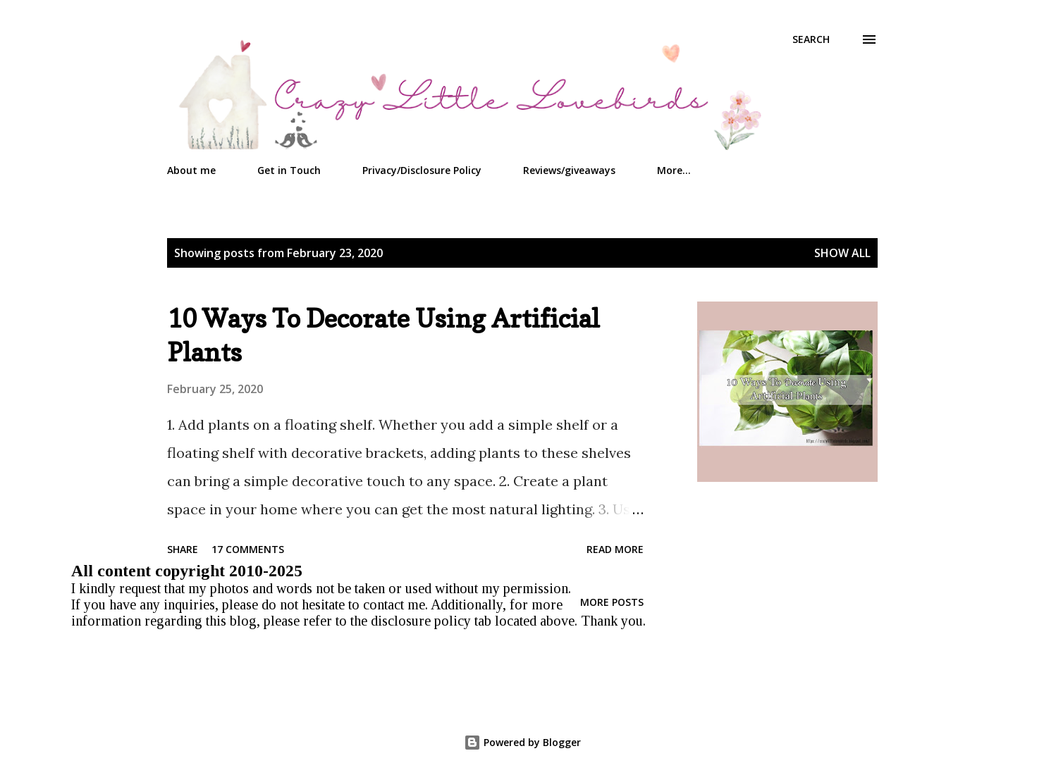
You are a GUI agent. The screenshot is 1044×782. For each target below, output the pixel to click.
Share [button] (182, 549)
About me (191, 170)
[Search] (811, 39)
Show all (842, 253)
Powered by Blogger (522, 742)
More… (674, 170)
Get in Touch (289, 170)
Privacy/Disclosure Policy (421, 170)
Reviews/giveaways (569, 170)
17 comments (247, 549)
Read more (615, 549)
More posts (612, 602)
